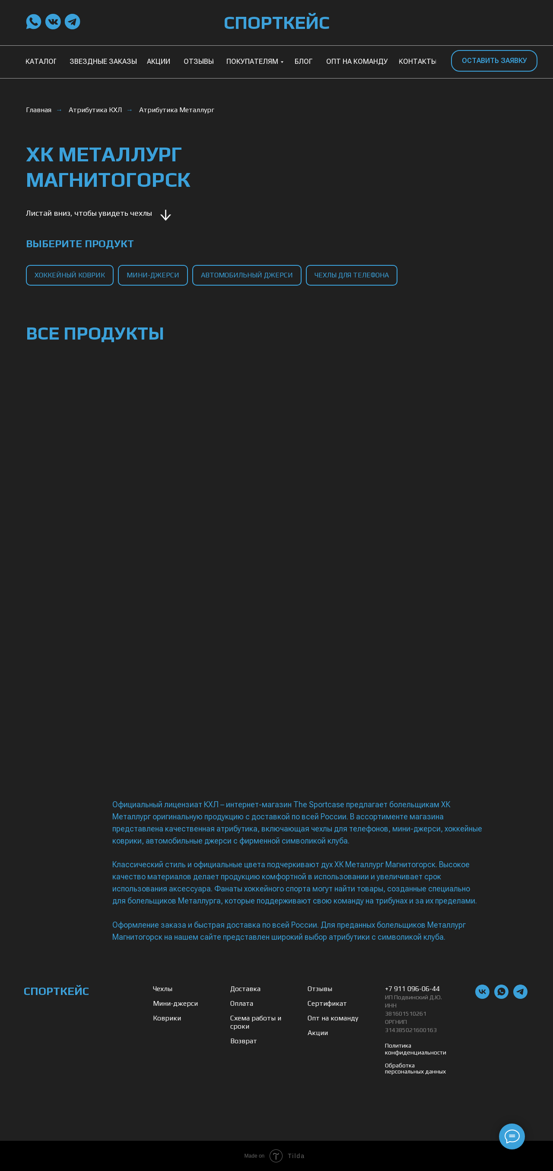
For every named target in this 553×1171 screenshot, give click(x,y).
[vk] (482, 996)
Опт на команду (333, 1018)
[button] (494, 61)
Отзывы (320, 989)
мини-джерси (153, 275)
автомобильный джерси (247, 275)
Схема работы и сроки (255, 1022)
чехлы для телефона (352, 275)
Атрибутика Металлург (176, 110)
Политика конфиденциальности (415, 1049)
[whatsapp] (501, 996)
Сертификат (327, 1003)
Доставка (245, 989)
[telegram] (520, 996)
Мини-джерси (175, 1003)
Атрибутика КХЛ (95, 110)
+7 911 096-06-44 (412, 989)
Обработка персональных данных (415, 1068)
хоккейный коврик (70, 275)
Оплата (241, 1003)
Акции (318, 1033)
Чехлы (162, 989)
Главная (38, 110)
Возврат (243, 1041)
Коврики (167, 1018)
